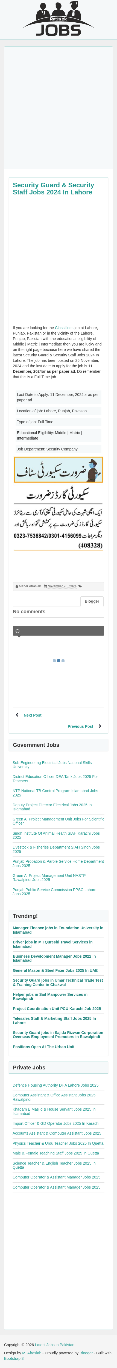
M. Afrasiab (31, 1353)
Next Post (33, 715)
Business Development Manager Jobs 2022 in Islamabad (54, 958)
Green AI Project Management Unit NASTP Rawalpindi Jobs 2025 (49, 877)
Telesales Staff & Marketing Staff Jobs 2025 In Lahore (54, 1020)
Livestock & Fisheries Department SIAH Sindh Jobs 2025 (56, 849)
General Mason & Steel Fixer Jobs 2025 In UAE (55, 970)
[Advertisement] (58, 107)
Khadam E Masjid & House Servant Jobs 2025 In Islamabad (54, 1111)
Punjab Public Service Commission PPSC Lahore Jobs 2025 (54, 892)
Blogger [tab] (92, 601)
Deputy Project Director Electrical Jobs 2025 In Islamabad (52, 807)
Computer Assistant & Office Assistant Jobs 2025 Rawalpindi (54, 1097)
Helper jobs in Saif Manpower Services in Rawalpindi (50, 996)
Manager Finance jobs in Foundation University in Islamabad (58, 930)
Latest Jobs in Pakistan (54, 1345)
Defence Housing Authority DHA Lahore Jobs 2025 (55, 1085)
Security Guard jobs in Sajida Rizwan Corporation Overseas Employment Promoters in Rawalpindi (58, 1034)
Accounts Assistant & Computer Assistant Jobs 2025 (57, 1133)
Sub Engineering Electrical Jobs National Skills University (52, 764)
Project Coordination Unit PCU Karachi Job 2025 (57, 1008)
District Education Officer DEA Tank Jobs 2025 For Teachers (55, 778)
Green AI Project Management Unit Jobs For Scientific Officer (58, 821)
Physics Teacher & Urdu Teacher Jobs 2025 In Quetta (58, 1143)
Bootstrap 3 (14, 1358)
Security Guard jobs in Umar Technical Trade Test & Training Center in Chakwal (58, 982)
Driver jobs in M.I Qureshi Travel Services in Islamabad (53, 944)
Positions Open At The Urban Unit (43, 1047)
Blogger (86, 1353)
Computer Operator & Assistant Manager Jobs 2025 (56, 1177)
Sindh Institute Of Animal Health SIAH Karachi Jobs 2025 (56, 835)
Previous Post (80, 726)
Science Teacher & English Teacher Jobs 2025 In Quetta (54, 1165)
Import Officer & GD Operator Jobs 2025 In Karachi (56, 1123)
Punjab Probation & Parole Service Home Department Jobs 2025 (58, 863)
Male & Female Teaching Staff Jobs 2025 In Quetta (56, 1153)
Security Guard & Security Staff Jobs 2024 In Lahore (53, 188)
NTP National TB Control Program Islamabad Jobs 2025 (55, 793)
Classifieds (64, 328)
